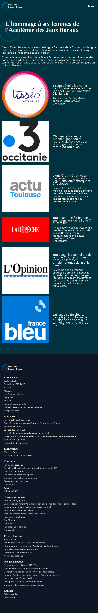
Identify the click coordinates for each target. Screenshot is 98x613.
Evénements (11, 448)
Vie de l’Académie (12, 426)
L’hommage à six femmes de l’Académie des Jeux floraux (31, 546)
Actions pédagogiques (15, 500)
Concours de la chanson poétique (20, 478)
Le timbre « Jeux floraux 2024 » (19, 455)
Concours (9, 461)
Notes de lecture (12, 530)
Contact (8, 590)
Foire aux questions (13, 465)
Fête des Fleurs (11, 452)
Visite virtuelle (10, 381)
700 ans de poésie (13, 561)
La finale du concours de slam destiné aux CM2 (26, 433)
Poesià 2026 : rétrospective (17, 420)
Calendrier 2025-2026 (14, 384)
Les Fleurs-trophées (13, 394)
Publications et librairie (15, 526)
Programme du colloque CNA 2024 (21, 565)
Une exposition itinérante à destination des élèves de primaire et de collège (40, 436)
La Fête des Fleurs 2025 (15, 430)
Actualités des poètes (14, 439)
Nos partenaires (11, 410)
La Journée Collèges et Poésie (18, 510)
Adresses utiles (11, 594)
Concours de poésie (13, 471)
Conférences (10, 520)
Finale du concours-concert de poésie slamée (26, 568)
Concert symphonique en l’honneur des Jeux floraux (29, 571)
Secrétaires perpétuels (15, 404)
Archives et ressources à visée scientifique (24, 513)
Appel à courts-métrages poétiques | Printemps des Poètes (32, 423)
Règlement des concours (16, 481)
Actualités (9, 416)
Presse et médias (13, 535)
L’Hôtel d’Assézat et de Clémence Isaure (23, 407)
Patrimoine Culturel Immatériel (19, 552)
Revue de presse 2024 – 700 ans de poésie (24, 542)
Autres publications (13, 555)
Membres (8, 397)
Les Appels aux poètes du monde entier (23, 581)
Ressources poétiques (14, 517)
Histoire (7, 387)
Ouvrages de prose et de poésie (19, 474)
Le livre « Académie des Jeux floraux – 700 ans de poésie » (32, 575)
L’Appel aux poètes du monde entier (21, 549)
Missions (8, 391)
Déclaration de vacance (15, 443)
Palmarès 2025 (11, 491)
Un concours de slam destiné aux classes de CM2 (27, 507)
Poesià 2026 (10, 539)
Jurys (6, 488)
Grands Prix (9, 484)
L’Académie (11, 377)
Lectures (8, 523)
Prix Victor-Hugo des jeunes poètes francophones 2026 (30, 468)
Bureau (7, 400)
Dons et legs (10, 597)
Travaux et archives (15, 496)
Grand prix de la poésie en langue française (25, 585)
